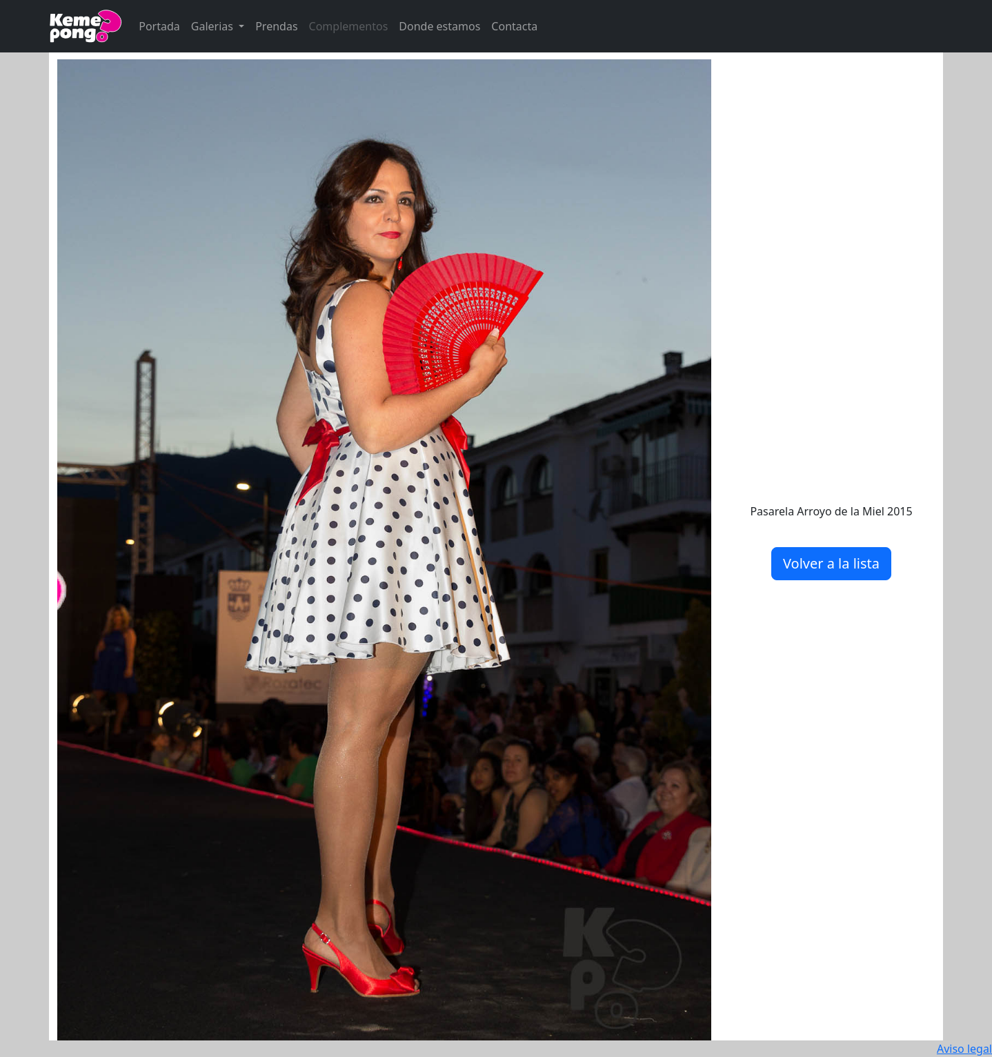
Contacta (514, 26)
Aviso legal (964, 1048)
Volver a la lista (831, 563)
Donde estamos (439, 26)
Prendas (276, 26)
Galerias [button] (213, 26)
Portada (159, 26)
